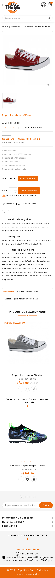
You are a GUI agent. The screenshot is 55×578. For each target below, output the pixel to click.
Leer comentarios (32, 127)
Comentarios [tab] (32, 291)
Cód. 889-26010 (27, 378)
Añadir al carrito (29, 190)
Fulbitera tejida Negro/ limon (27, 465)
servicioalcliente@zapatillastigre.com (29, 557)
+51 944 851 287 (29, 553)
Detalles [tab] (20, 291)
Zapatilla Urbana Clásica (27, 375)
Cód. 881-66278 (27, 469)
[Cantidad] (11, 190)
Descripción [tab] (8, 291)
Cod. (4, 123)
